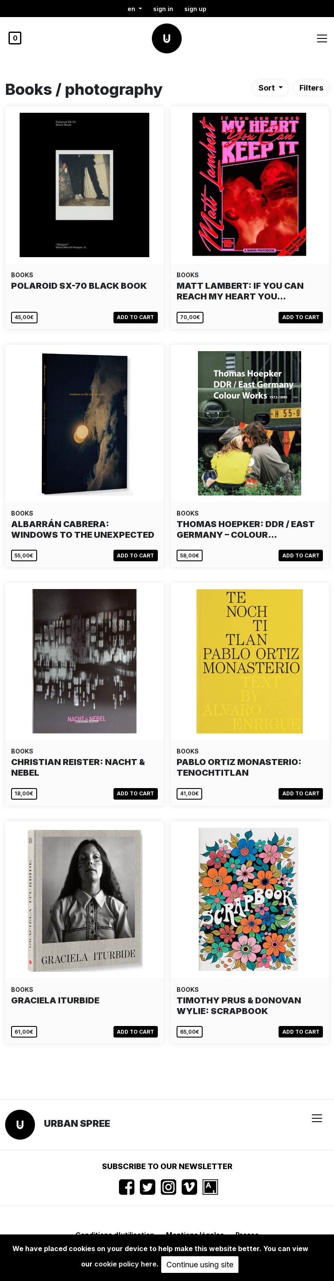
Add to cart (135, 317)
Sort (267, 87)
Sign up (195, 8)
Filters (311, 87)
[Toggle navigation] (322, 38)
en (132, 8)
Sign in (163, 8)
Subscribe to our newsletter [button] (167, 1166)
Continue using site (199, 1264)
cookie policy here (125, 1264)
